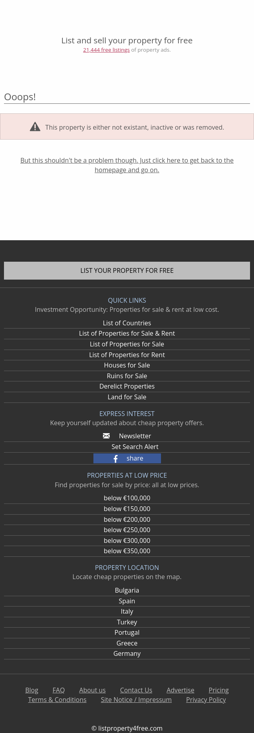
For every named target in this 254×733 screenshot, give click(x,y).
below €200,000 (127, 519)
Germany (127, 653)
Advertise (180, 690)
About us (92, 690)
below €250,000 (127, 529)
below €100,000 (127, 498)
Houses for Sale (127, 365)
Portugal (127, 632)
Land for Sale (127, 397)
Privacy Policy (206, 699)
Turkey (127, 622)
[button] (127, 458)
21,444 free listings (106, 49)
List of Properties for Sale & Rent (127, 333)
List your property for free (127, 270)
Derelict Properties (127, 386)
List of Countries (127, 323)
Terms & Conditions (57, 699)
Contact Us (136, 690)
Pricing (219, 690)
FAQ (58, 690)
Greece (127, 643)
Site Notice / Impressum (136, 699)
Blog (31, 690)
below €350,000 (127, 550)
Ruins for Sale (127, 375)
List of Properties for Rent (127, 354)
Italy (127, 611)
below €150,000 (127, 508)
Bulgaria (127, 590)
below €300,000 (127, 540)
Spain (127, 601)
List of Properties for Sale (127, 344)
